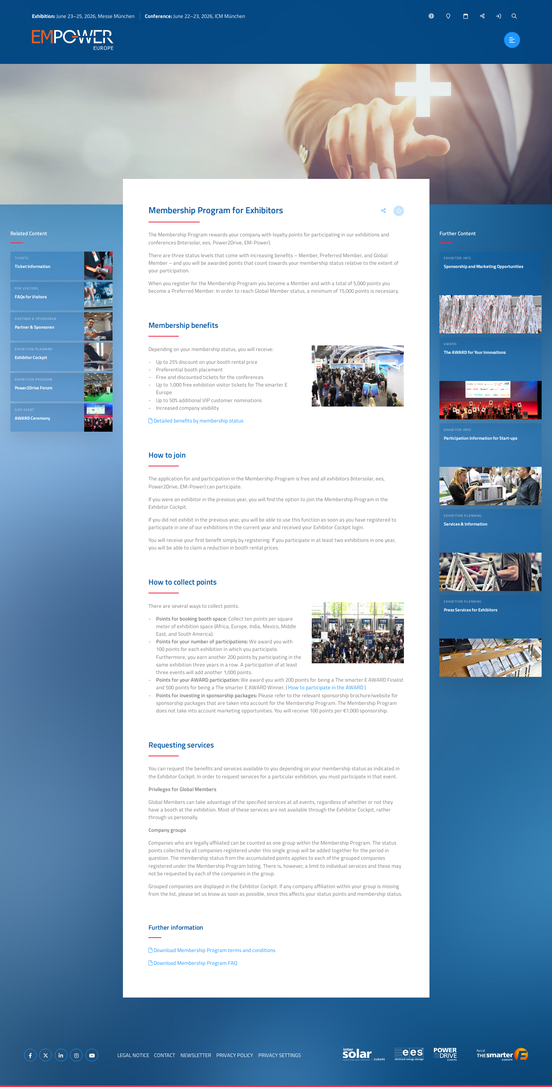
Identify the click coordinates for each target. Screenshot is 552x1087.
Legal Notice (133, 1055)
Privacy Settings (279, 1055)
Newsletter (195, 1055)
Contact (164, 1055)
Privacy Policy (234, 1055)
